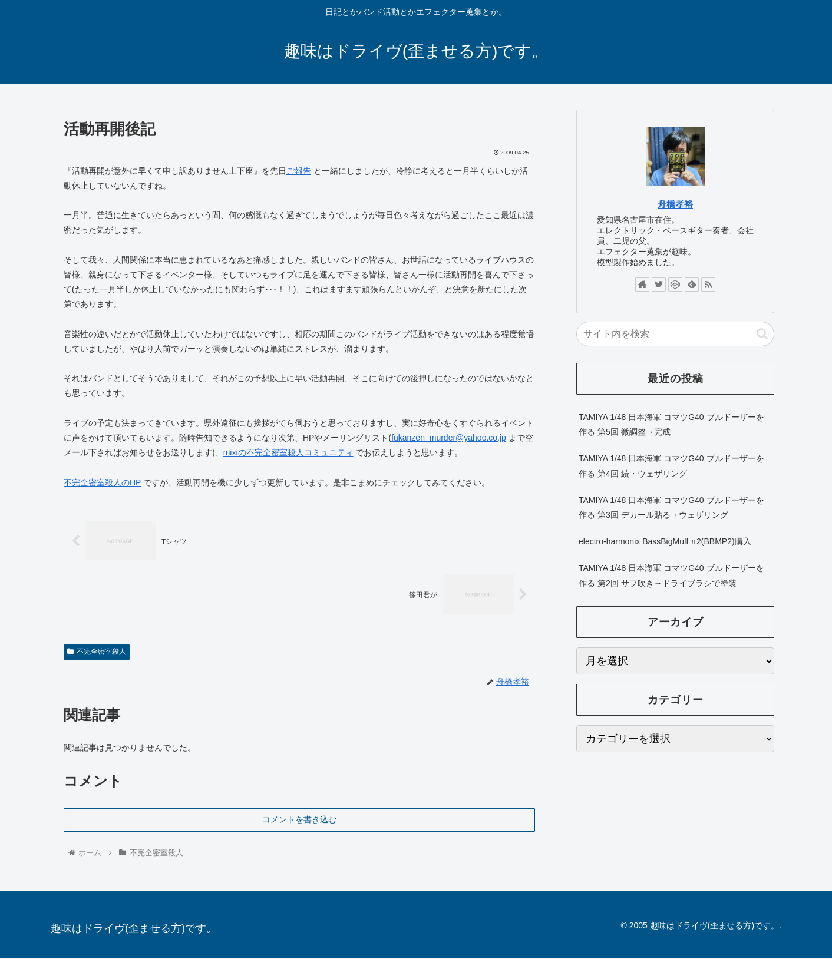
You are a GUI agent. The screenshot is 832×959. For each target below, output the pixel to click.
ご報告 (298, 171)
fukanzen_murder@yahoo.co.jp (448, 437)
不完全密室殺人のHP (102, 482)
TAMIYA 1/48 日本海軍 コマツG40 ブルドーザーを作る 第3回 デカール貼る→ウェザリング (671, 507)
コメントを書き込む (299, 819)
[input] (675, 334)
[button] (762, 333)
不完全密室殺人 (96, 652)
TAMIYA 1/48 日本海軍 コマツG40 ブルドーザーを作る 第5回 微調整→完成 (671, 424)
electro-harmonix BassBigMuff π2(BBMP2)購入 (665, 541)
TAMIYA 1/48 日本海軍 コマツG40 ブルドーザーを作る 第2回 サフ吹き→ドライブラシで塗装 (671, 575)
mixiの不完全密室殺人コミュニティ (288, 452)
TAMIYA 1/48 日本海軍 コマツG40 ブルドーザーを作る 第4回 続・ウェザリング (671, 466)
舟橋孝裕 (675, 204)
